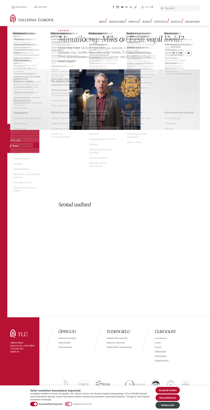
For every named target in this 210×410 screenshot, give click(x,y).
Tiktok (135, 5)
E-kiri (189, 51)
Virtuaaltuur (131, 5)
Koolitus (177, 19)
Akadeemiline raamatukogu (120, 350)
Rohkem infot (167, 404)
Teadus (148, 19)
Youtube (122, 5)
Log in (148, 6)
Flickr (126, 5)
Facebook (113, 5)
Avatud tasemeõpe (67, 341)
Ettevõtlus (162, 19)
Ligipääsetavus (162, 363)
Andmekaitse (161, 359)
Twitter (181, 51)
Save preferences (167, 396)
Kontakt (38, 6)
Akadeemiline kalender (117, 341)
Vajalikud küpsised (82, 403)
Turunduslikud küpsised (50, 403)
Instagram (117, 5)
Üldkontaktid (161, 354)
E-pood (158, 350)
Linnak (158, 345)
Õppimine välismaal (116, 345)
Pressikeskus (161, 341)
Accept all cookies (166, 388)
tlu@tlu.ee (14, 354)
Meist (106, 19)
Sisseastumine (120, 19)
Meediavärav (192, 19)
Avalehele (20, 6)
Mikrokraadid (64, 345)
